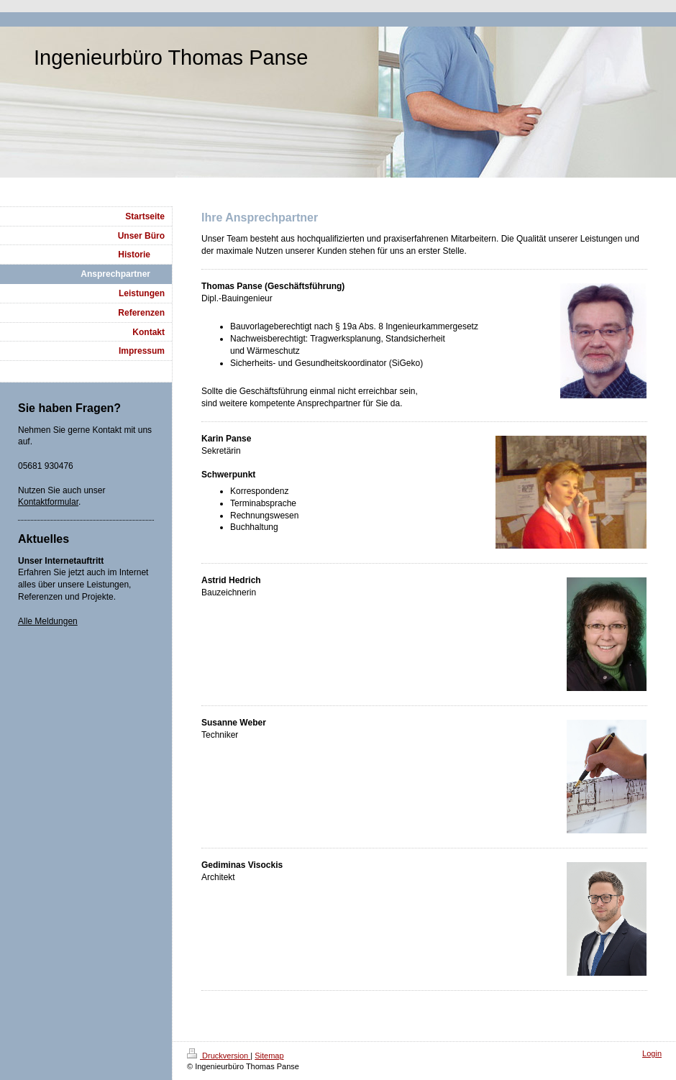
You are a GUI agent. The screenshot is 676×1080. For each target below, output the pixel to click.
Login (652, 1053)
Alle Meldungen (48, 621)
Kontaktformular (48, 502)
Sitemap (269, 1055)
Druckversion (218, 1055)
